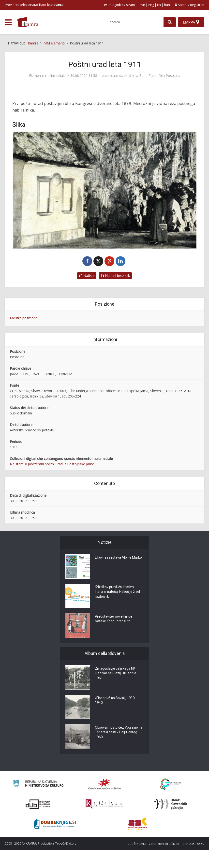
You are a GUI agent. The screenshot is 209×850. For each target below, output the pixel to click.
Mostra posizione (24, 318)
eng (151, 4)
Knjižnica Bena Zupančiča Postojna (152, 75)
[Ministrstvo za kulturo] (38, 784)
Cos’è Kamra (137, 843)
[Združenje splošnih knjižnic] (137, 824)
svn (142, 4)
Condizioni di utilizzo (164, 843)
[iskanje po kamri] (135, 22)
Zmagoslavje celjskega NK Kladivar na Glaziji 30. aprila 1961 (115, 674)
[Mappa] (191, 22)
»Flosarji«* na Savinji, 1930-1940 (116, 700)
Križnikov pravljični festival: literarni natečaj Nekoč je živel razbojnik (117, 592)
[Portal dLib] (38, 804)
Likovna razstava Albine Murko (118, 558)
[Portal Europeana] (170, 784)
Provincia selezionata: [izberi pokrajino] (34, 4)
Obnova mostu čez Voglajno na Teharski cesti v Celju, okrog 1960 (119, 733)
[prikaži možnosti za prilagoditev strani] (119, 4)
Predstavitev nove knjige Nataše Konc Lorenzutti (114, 619)
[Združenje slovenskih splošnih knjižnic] (104, 804)
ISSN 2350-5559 (193, 843)
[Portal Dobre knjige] (55, 824)
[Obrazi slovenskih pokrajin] (171, 804)
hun (167, 4)
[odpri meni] (8, 22)
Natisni (86, 275)
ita (159, 4)
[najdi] (170, 22)
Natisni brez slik (115, 275)
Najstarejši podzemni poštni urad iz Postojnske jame (52, 464)
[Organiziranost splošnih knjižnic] (104, 784)
